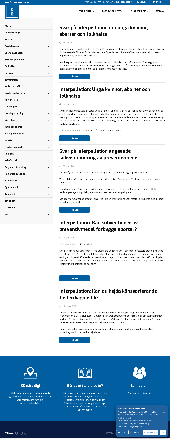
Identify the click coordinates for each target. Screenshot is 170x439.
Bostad (8, 40)
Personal (9, 154)
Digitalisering (12, 47)
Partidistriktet (111, 11)
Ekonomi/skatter (14, 53)
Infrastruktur (12, 80)
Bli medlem (141, 2)
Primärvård (11, 161)
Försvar (9, 74)
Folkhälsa (10, 67)
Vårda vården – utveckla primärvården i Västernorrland (109, 2)
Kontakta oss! (155, 2)
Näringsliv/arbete (14, 134)
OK (163, 432)
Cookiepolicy (122, 427)
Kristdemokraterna (15, 94)
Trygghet (10, 201)
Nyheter (9, 141)
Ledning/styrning (14, 114)
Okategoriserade (14, 148)
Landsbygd (11, 107)
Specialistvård (12, 188)
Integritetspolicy (135, 427)
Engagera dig (138, 11)
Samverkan (11, 181)
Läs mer (74, 77)
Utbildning (10, 208)
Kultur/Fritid (12, 100)
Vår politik (85, 11)
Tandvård (10, 195)
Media (159, 11)
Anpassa (121, 432)
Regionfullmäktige (15, 174)
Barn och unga (12, 33)
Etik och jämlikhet (14, 60)
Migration (10, 121)
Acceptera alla (150, 432)
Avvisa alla (134, 432)
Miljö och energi (13, 127)
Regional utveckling (15, 168)
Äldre (8, 27)
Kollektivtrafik (13, 87)
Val (6, 215)
